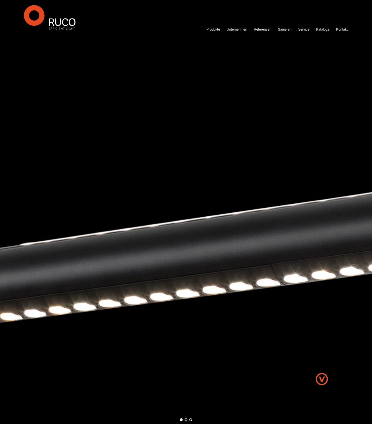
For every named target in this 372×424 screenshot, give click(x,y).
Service (303, 29)
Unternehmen (237, 29)
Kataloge (322, 29)
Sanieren (284, 29)
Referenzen (262, 29)
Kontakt (342, 29)
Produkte (213, 29)
